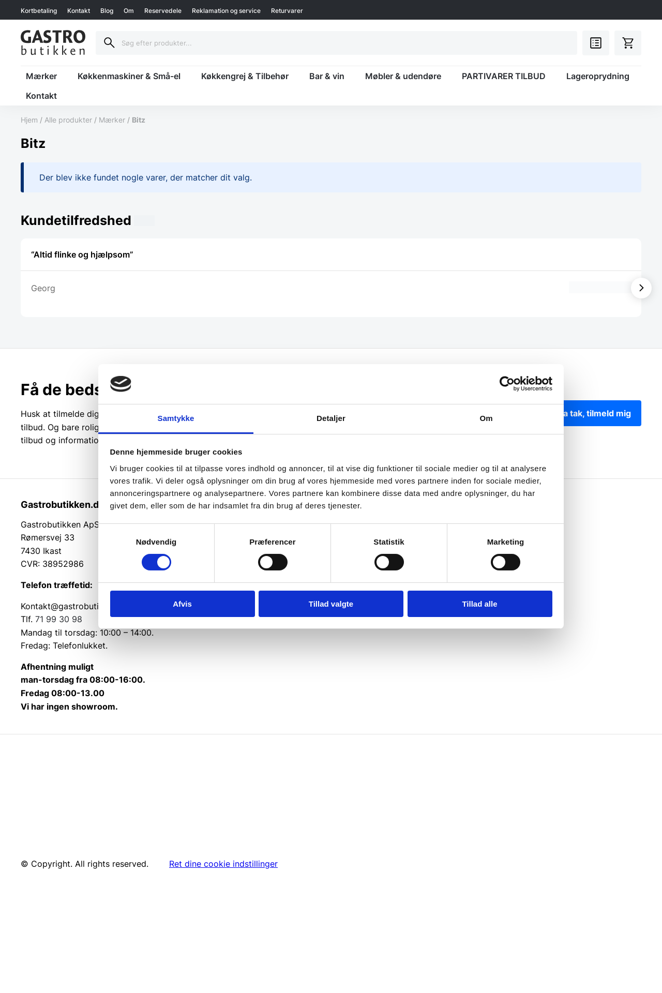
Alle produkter (68, 119)
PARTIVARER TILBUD (504, 76)
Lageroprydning (597, 76)
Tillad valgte (331, 603)
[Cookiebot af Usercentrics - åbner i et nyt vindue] (507, 384)
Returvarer (287, 10)
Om (129, 10)
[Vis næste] (641, 288)
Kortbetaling (39, 10)
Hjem (29, 119)
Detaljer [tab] (331, 418)
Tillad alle (479, 603)
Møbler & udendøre (403, 76)
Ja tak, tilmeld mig (595, 413)
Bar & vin (326, 76)
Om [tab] (485, 418)
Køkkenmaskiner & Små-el (129, 76)
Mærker (41, 76)
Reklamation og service (226, 10)
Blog (106, 10)
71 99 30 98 (58, 619)
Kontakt (78, 10)
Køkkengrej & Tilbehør (245, 76)
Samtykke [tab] (176, 418)
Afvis (182, 603)
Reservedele (163, 10)
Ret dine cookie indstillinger (223, 863)
